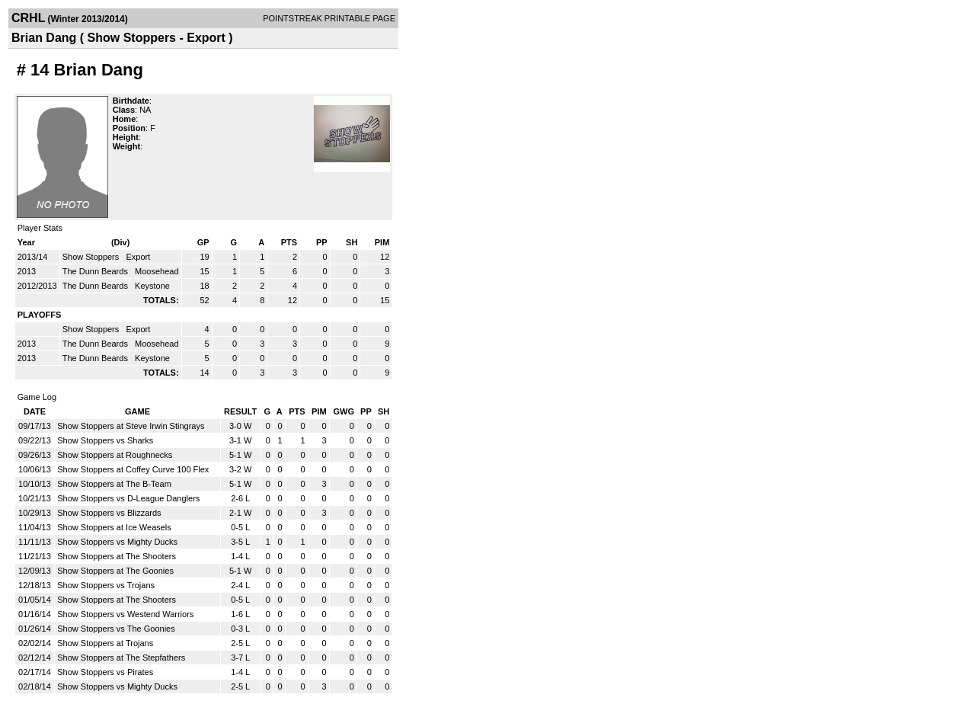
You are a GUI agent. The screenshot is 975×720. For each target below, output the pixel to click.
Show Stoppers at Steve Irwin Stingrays (130, 425)
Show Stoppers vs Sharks (105, 440)
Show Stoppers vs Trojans (106, 585)
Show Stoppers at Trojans (105, 643)
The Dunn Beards (96, 271)
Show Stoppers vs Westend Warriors (125, 614)
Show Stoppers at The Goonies (115, 570)
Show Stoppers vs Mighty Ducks (117, 541)
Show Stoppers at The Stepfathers (121, 657)
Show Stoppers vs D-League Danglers (128, 498)
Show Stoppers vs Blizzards (109, 512)
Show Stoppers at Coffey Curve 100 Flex (133, 469)
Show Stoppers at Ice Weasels (114, 527)
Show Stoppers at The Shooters (116, 556)
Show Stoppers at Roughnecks (114, 454)
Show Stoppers (92, 256)
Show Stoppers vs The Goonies (116, 628)
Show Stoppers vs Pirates (105, 672)
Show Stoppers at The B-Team (114, 483)
